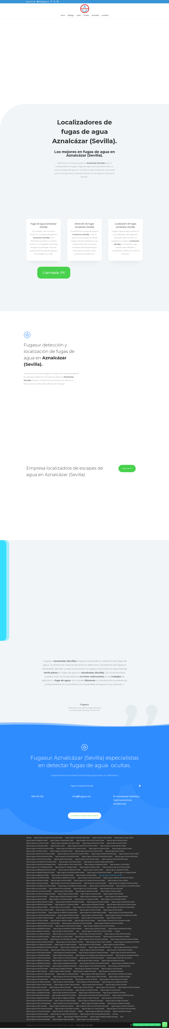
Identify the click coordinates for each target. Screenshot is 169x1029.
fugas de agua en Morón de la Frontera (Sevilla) (121, 905)
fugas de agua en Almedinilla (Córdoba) (38, 929)
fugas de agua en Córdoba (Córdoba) (37, 937)
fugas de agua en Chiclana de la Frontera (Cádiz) (71, 849)
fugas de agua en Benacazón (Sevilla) (89, 879)
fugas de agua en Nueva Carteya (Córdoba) (64, 951)
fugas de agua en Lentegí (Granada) (87, 991)
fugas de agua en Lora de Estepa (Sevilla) (113, 900)
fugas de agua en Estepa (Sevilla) (111, 892)
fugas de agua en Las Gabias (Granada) (38, 983)
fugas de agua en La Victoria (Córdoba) (65, 959)
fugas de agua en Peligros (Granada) (117, 1002)
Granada (95, 15)
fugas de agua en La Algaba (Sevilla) (125, 873)
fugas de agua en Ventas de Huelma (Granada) (40, 1018)
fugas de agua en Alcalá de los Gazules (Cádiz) (48, 839)
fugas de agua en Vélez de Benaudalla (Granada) (95, 1015)
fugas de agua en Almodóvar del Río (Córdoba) (67, 929)
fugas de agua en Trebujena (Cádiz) (66, 868)
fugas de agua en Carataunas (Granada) (111, 972)
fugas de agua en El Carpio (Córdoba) (90, 935)
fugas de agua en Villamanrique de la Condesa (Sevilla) (42, 924)
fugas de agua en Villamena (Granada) (75, 1018)
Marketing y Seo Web (84, 1026)
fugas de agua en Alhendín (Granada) (123, 964)
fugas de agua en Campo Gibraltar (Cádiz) (113, 847)
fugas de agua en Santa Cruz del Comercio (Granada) (92, 1007)
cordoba (105, 15)
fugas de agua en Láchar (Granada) (129, 988)
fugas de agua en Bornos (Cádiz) (117, 844)
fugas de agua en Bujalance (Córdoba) (38, 932)
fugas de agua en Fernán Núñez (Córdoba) (63, 940)
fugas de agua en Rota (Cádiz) (63, 860)
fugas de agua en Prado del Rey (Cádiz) (67, 857)
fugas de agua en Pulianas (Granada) (118, 1004)
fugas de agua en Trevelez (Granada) (64, 1012)
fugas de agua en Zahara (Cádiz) (93, 871)
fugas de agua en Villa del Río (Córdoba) (92, 959)
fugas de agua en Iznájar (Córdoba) (65, 945)
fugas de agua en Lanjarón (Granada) (37, 991)
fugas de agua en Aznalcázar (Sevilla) (110, 876)
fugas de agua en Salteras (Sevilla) (92, 916)
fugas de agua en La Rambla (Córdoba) (38, 956)
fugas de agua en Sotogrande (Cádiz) (95, 865)
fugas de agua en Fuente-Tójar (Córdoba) (98, 943)
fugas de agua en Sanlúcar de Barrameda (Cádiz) (98, 863)
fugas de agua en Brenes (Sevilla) (61, 881)
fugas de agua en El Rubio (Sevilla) (68, 916)
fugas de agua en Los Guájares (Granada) (115, 983)
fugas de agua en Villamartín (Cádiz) (69, 871)
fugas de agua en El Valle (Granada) (37, 1015)
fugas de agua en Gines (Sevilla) (113, 895)
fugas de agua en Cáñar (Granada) (60, 972)
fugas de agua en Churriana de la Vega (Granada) (68, 977)
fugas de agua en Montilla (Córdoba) (100, 948)
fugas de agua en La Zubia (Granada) (88, 1020)
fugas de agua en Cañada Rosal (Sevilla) (101, 887)
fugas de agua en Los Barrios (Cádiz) (37, 844)
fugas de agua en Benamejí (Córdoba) (119, 929)
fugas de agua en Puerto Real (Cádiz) (126, 857)
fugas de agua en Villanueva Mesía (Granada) (104, 1018)
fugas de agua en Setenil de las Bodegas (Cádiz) (41, 865)
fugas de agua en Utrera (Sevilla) (85, 921)
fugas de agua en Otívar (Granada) (112, 999)
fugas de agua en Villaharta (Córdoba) (38, 961)
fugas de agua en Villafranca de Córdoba (119, 959)
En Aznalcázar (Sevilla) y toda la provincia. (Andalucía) (126, 801)
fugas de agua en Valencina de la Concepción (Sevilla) (114, 921)
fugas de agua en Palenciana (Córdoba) (92, 951)
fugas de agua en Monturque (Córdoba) (126, 948)
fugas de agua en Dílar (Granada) (96, 977)
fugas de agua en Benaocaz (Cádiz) (93, 844)
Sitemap (28, 839)
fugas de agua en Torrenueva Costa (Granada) (121, 1009)
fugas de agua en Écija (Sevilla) (63, 892)
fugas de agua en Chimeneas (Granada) (38, 977)
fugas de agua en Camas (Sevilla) (118, 881)
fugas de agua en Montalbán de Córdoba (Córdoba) (42, 948)
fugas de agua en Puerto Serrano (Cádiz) (38, 860)
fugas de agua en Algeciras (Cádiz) (37, 841)
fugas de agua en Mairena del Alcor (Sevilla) (39, 903)
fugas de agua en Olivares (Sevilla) (36, 908)
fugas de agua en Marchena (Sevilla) (98, 903)
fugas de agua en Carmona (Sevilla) (37, 884)
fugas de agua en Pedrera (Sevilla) (90, 911)
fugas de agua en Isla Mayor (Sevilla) (91, 897)
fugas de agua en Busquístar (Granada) (87, 970)
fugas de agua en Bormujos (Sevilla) (37, 881)
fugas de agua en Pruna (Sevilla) (36, 913)
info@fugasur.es (81, 797)
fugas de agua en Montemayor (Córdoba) (73, 948)
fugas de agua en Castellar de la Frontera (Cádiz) (83, 847)
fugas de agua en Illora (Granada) (92, 985)
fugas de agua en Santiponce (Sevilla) (67, 919)
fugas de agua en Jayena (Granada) (60, 988)
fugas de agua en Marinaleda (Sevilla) (123, 903)
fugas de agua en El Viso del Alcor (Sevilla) (68, 927)
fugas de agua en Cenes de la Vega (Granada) (40, 975)
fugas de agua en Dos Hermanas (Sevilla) (38, 892)
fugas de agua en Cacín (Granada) (111, 970)
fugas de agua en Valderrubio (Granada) (97, 1012)
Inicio (63, 15)
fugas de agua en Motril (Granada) (123, 996)
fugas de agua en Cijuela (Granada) (67, 975)
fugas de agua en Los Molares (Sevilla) (66, 905)
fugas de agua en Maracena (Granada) (64, 994)
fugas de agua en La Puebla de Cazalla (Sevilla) (63, 913)
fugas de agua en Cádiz (58, 847)
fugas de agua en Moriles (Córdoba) (37, 951)
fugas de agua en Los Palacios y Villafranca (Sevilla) (88, 908)
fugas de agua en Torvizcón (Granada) (38, 1012)
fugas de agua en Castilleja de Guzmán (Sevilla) (123, 884)
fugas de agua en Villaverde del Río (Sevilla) (39, 927)
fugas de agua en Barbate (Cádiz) (117, 841)
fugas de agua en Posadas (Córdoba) (65, 953)
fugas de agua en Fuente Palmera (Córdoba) (69, 943)
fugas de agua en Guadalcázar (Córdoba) (126, 943)
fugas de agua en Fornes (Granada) (86, 980)
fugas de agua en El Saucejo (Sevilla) (93, 919)
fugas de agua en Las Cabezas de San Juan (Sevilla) (89, 881)
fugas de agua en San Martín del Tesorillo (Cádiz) (41, 863)
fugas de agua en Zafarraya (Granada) (38, 1020)
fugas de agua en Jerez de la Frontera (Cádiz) (89, 852)
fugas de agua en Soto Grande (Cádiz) (70, 865)
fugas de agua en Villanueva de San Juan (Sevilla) (77, 924)
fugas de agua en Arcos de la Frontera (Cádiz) (90, 841)
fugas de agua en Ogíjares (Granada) (63, 999)
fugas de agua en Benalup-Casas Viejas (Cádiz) (65, 844)
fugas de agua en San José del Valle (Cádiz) (115, 860)
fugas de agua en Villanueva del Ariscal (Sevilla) (108, 924)
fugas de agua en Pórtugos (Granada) (93, 1004)
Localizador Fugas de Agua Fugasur (84, 817)
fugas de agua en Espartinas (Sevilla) (87, 892)
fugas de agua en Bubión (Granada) (61, 970)
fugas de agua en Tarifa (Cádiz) (119, 865)
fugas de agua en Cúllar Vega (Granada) (93, 975)
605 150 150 (37, 797)
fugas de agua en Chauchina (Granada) (120, 975)
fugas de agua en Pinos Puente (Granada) (66, 1004)
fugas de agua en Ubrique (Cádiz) (90, 868)
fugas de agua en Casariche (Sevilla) (95, 884)
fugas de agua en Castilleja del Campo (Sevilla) (72, 887)
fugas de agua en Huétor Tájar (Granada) (39, 985)
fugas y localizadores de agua (122, 1012)
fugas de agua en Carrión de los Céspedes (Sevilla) (66, 884)
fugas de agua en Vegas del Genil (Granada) (64, 1015)
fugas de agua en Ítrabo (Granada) (116, 985)
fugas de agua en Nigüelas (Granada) (37, 999)
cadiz (79, 15)
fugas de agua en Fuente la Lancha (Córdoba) (124, 940)
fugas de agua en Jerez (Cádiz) (114, 852)
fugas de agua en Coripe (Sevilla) (36, 889)
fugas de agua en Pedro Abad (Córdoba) (38, 953)
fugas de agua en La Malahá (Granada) (38, 994)
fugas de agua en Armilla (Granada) (119, 967)
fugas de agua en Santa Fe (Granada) (122, 1007)
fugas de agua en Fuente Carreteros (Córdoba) (93, 940)
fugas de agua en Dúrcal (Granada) (37, 980)
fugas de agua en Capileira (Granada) (84, 972)
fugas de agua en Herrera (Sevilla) (36, 897)
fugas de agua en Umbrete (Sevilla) (61, 921)
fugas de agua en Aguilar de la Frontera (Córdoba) (99, 927)
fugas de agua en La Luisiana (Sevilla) (60, 900)
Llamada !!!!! (54, 273)
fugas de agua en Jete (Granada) (83, 988)
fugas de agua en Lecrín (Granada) (62, 991)
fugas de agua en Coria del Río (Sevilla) (128, 887)
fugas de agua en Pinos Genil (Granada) (38, 1004)
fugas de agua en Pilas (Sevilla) (112, 911)
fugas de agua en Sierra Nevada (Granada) (39, 1009)
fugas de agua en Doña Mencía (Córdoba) (88, 937)
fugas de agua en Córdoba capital (62, 937)
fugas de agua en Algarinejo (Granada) (65, 964)
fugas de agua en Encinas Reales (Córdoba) (116, 937)
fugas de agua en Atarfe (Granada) (37, 970)
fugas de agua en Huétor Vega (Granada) (67, 985)
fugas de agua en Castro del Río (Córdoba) (118, 935)
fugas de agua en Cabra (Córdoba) (62, 932)
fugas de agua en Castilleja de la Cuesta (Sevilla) (41, 887)
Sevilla (86, 15)
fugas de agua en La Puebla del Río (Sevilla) (93, 913)
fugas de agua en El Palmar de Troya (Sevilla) (120, 908)
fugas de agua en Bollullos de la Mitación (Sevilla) (118, 879)
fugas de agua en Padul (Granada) (65, 1002)
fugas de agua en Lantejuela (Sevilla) (116, 897)
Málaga (71, 15)
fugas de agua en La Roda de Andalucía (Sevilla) (40, 916)
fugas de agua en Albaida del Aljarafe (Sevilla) (40, 873)
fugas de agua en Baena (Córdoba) (95, 929)
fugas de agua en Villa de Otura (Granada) (39, 1002)
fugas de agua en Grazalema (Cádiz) (61, 852)
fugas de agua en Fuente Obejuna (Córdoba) (39, 943)
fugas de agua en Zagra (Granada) (63, 1020)
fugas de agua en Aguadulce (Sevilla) (117, 871)
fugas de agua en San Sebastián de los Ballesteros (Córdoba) (94, 956)
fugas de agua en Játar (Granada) (36, 988)
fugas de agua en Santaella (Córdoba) (127, 956)
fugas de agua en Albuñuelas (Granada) (38, 964)
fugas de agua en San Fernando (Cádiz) (87, 860)
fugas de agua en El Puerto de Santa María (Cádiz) (97, 857)
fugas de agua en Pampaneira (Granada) (90, 1002)
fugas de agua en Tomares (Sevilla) (37, 921)
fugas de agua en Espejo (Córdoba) (37, 940)
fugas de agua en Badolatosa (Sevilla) (63, 879)
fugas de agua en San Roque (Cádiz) (70, 863)
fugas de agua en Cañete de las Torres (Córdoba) (97, 932)
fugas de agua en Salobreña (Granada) (61, 1007)
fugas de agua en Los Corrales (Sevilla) (85, 889)
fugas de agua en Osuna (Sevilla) (60, 908)
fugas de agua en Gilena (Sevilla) (91, 895)
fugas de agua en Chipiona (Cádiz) (99, 849)
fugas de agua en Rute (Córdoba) (63, 956)
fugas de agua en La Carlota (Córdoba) (65, 935)
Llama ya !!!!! (127, 469)
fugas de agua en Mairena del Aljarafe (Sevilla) (70, 903)
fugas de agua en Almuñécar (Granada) (64, 967)
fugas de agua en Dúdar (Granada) (119, 977)
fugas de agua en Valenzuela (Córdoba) (38, 959)
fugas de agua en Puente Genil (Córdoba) (123, 953)
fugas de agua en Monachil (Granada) (37, 996)
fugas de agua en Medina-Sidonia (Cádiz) (103, 855)
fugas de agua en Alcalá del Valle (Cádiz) (77, 839)
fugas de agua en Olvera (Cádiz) (129, 855)
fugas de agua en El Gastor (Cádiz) (36, 852)
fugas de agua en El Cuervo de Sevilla (111, 889)
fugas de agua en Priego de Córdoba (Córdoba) (93, 953)
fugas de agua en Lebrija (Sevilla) (36, 900)
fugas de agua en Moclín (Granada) (89, 994)
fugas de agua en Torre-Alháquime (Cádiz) (39, 868)
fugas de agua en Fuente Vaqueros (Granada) (114, 980)
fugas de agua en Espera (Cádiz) (122, 849)
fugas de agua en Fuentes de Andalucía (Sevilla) (40, 895)
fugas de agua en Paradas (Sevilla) (66, 911)
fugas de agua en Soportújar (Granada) (67, 1009)
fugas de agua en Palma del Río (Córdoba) (119, 951)
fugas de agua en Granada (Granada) (88, 983)
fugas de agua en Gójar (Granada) (63, 983)
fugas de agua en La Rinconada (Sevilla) (121, 913)
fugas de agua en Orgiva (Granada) (88, 999)
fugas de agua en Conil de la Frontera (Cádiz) (40, 849)
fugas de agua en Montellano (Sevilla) (92, 905)
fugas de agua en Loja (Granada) (110, 991)
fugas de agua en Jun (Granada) (105, 988)
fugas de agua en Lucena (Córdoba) (90, 945)
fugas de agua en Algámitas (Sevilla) (37, 876)
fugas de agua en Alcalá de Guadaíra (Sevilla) (70, 873)
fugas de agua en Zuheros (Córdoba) (63, 961)
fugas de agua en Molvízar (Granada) (114, 994)
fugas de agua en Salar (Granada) (36, 1007)
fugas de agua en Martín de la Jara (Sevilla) (39, 905)
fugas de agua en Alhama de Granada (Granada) (94, 964)
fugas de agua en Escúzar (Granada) (61, 980)
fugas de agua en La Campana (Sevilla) (86, 900)
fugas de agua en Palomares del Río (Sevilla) (39, 911)
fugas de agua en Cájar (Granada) (36, 972)
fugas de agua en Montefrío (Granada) (64, 996)
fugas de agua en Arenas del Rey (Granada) (92, 967)
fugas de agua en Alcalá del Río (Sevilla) (99, 873)
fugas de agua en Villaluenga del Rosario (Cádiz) (41, 871)
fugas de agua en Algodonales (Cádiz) (62, 841)
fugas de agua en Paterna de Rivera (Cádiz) (39, 857)
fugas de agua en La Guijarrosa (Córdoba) (39, 945)
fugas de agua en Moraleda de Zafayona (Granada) (94, 996)
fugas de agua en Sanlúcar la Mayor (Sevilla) (39, 919)
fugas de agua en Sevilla (113, 919)
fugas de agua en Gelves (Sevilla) (68, 895)
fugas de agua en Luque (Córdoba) (114, 945)
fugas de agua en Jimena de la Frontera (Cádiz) (40, 855)
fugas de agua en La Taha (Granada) (93, 1009)
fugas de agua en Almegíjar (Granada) (38, 967)
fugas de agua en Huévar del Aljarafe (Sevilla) (63, 897)
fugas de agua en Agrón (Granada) (88, 961)
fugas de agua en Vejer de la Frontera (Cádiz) (116, 868)
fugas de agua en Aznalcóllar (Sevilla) (37, 879)
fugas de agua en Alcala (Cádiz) (102, 839)
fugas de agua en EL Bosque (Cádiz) (37, 847)
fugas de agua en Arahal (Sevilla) (86, 876)
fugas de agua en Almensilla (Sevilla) (62, 876)
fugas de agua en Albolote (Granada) (113, 961)
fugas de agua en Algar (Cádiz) (123, 839)
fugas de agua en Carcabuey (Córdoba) (38, 935)
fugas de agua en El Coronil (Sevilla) (60, 889)
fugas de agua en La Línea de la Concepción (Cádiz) (73, 855)
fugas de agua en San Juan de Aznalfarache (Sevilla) (121, 916)
